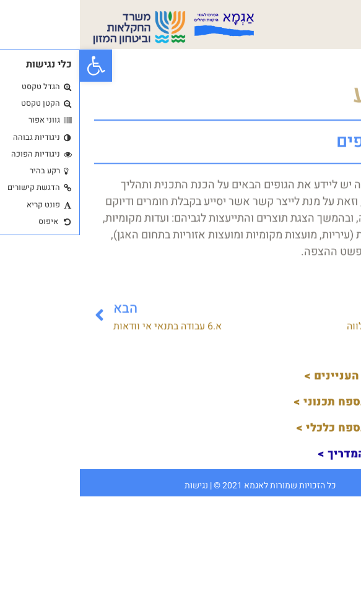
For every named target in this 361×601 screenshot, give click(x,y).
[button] (16, 66)
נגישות (116, 485)
